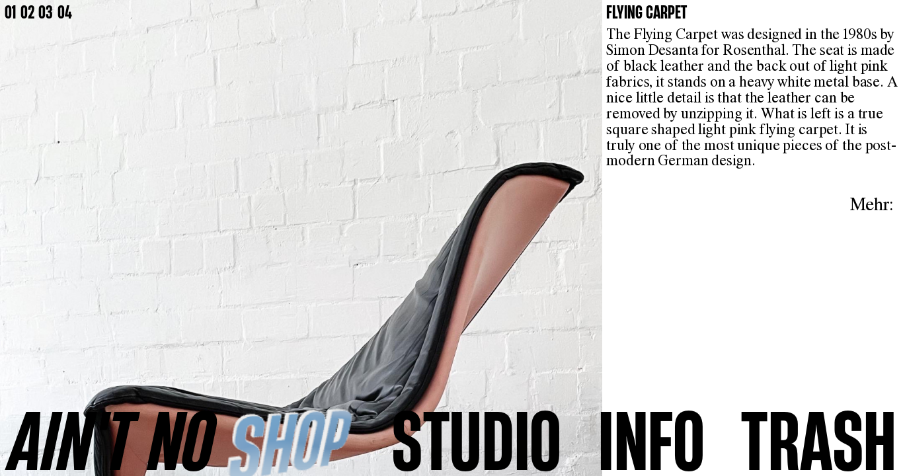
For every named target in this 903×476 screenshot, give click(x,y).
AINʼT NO (112, 439)
